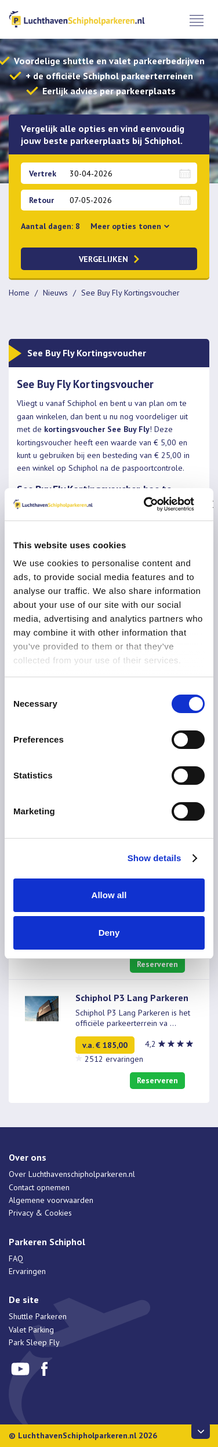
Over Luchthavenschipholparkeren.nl (72, 1174)
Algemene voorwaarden (51, 1200)
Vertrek (42, 173)
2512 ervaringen (114, 1059)
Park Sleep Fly (34, 1342)
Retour (41, 200)
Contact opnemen (39, 1187)
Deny (109, 932)
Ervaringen (27, 1271)
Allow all (109, 895)
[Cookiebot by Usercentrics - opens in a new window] (146, 504)
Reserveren (157, 964)
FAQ (16, 1258)
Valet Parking (31, 1329)
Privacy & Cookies (40, 1213)
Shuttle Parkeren (38, 1316)
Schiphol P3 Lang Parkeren (131, 997)
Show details (154, 858)
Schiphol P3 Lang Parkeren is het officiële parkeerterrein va (132, 1017)
